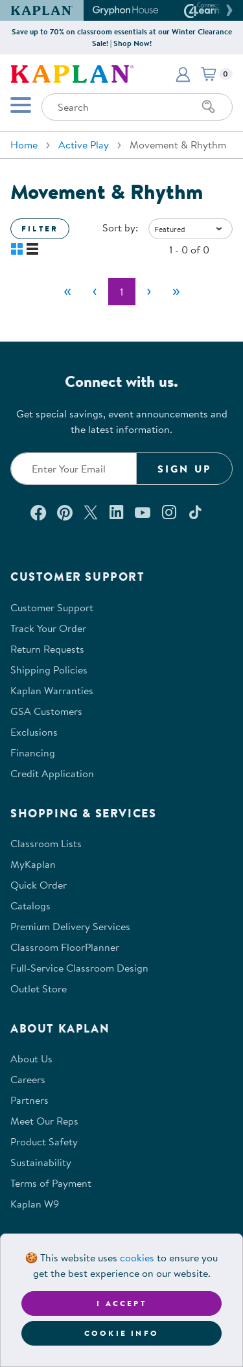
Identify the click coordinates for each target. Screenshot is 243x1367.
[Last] (176, 291)
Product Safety (44, 1141)
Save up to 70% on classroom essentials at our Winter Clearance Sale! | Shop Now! (122, 37)
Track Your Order (48, 628)
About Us (31, 1058)
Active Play (83, 144)
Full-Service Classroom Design (79, 968)
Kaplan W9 (34, 1204)
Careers (27, 1079)
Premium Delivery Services (70, 926)
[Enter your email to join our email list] (73, 468)
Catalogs (30, 905)
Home (24, 144)
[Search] (209, 107)
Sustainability (40, 1162)
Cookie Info (121, 1332)
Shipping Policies (48, 669)
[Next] (149, 291)
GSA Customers (46, 711)
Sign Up (184, 469)
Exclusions (34, 732)
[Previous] (94, 291)
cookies (137, 1257)
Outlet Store (38, 988)
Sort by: (120, 227)
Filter (39, 228)
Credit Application (52, 773)
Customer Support (51, 607)
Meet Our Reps (44, 1121)
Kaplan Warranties (51, 690)
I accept (121, 1303)
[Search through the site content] (137, 107)
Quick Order (38, 885)
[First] (67, 291)
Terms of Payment (50, 1183)
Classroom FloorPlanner (64, 947)
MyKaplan (33, 864)
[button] (227, 10)
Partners (29, 1100)
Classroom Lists (46, 843)
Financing (32, 752)
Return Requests (47, 649)
